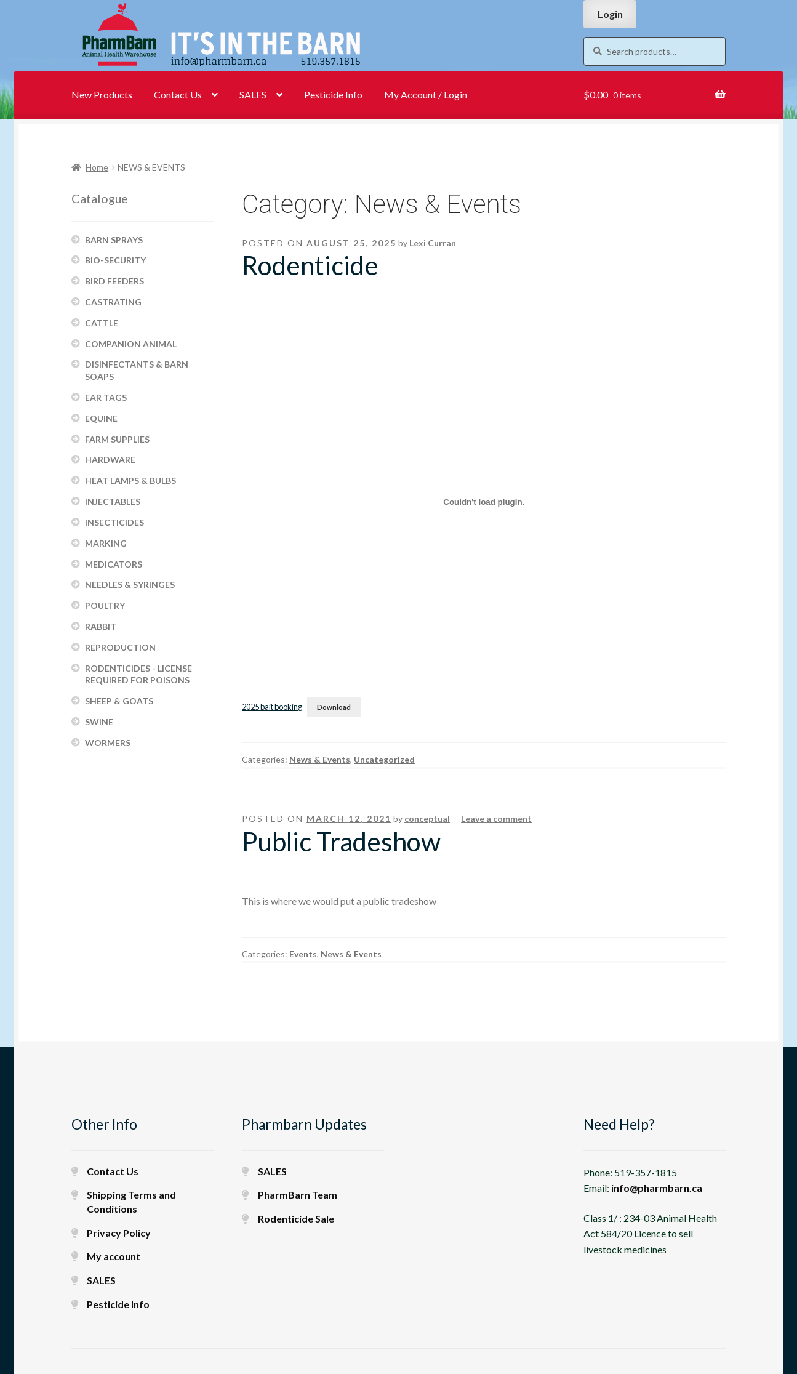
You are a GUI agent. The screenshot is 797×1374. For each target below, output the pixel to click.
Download (334, 707)
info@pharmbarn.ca (656, 1188)
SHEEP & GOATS (119, 701)
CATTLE (101, 323)
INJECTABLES (112, 501)
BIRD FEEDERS (114, 281)
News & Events (319, 759)
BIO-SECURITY (115, 260)
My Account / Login (425, 94)
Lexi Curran (432, 243)
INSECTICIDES (114, 522)
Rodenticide (310, 265)
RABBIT (100, 626)
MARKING (106, 543)
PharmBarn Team (297, 1194)
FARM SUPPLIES (117, 439)
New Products (101, 94)
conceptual (427, 818)
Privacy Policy (119, 1233)
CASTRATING (113, 302)
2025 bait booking (272, 707)
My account (113, 1256)
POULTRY (105, 605)
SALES (252, 94)
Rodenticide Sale (296, 1218)
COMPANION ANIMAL (131, 344)
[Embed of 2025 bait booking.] (484, 501)
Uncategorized (384, 759)
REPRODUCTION (120, 647)
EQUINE (101, 418)
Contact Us (178, 94)
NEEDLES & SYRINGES (130, 584)
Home (97, 167)
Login (610, 14)
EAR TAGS (106, 397)
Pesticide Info (333, 94)
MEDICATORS (113, 564)
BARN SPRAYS (114, 240)
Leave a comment (496, 818)
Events (303, 954)
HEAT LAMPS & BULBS (130, 480)
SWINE (99, 722)
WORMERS (107, 742)
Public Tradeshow (341, 841)
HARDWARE (110, 459)
